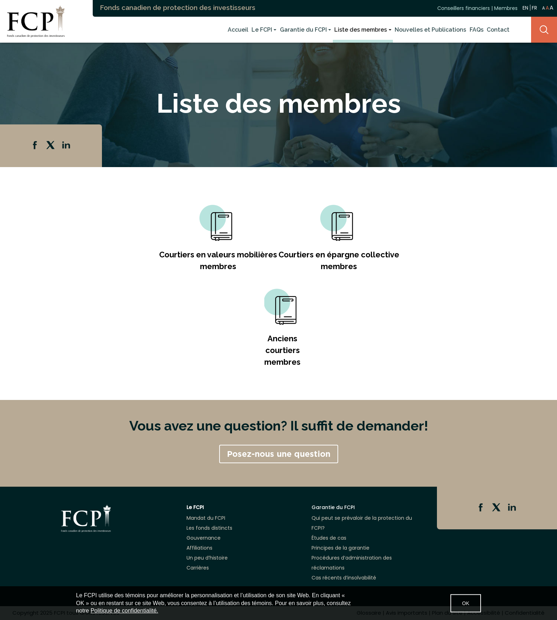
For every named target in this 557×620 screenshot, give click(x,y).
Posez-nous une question (278, 454)
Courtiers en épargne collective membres (338, 260)
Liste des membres (360, 29)
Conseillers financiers (463, 8)
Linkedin (67, 146)
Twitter (51, 146)
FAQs (476, 29)
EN (525, 8)
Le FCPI (262, 29)
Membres (506, 8)
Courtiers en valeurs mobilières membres (218, 260)
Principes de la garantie (340, 547)
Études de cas (329, 537)
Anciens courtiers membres (282, 350)
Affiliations (199, 547)
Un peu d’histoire (207, 557)
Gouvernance (203, 537)
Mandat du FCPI (205, 518)
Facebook (35, 146)
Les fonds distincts (209, 527)
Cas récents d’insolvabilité (344, 577)
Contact (498, 29)
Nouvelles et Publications (430, 29)
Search (544, 30)
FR (534, 7)
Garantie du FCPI (303, 29)
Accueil (238, 29)
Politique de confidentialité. (124, 611)
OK (465, 603)
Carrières (197, 567)
